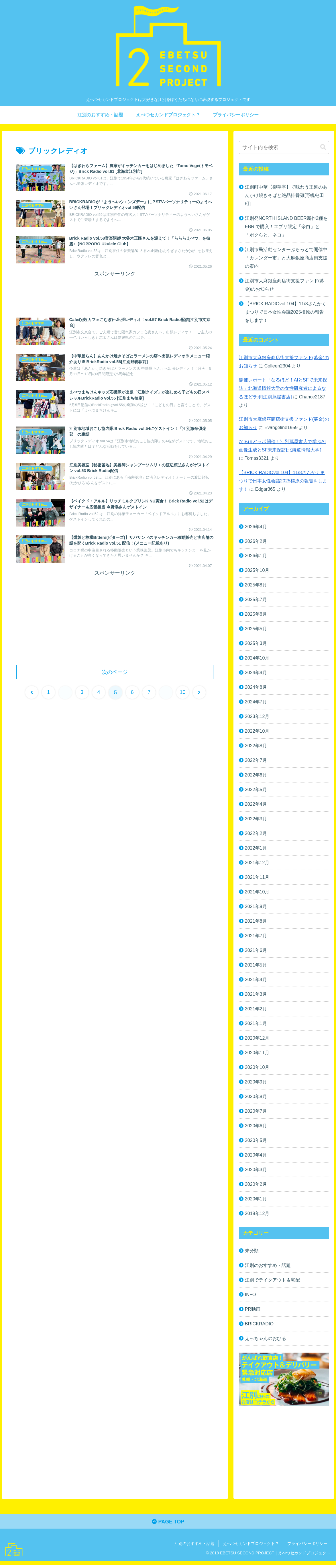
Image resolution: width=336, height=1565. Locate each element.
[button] (323, 147)
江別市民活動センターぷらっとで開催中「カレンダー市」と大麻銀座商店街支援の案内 (286, 258)
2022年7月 (256, 761)
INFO (250, 1297)
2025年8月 (256, 585)
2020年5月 (256, 1142)
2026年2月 (256, 541)
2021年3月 (256, 996)
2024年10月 (257, 659)
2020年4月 (256, 1157)
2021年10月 (257, 893)
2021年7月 (256, 937)
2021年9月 (256, 908)
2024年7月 (256, 703)
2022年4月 (256, 805)
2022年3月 (256, 820)
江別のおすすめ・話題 (268, 1268)
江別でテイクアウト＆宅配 (272, 1283)
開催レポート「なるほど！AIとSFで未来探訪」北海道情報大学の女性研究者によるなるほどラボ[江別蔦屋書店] (283, 389)
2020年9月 (256, 1084)
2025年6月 (256, 615)
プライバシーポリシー (307, 1547)
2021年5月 (256, 967)
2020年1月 (256, 1201)
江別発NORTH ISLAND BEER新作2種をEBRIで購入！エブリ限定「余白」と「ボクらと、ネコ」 (285, 226)
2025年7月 (256, 600)
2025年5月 (256, 629)
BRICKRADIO (259, 1327)
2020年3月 (256, 1172)
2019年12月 (257, 1216)
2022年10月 (257, 732)
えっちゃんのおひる (265, 1341)
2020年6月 (256, 1128)
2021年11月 (257, 879)
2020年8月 (256, 1099)
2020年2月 (256, 1187)
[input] (284, 147)
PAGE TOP (168, 1525)
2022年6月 (256, 776)
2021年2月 (256, 1011)
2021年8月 (256, 923)
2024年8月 (256, 688)
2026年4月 (256, 527)
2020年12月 (257, 1040)
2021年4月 (256, 981)
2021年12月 (257, 864)
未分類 (252, 1253)
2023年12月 (257, 717)
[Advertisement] (115, 292)
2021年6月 (256, 952)
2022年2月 (256, 835)
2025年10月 (257, 571)
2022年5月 (256, 791)
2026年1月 (256, 556)
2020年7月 (256, 1113)
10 (183, 692)
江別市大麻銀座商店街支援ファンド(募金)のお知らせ (284, 285)
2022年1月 (256, 849)
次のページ (115, 672)
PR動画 (253, 1312)
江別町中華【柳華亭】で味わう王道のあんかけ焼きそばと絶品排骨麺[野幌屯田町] (286, 195)
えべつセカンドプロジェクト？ (251, 1547)
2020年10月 (257, 1069)
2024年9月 (256, 673)
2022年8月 (256, 747)
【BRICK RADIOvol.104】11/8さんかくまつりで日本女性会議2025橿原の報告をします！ (286, 312)
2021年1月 (256, 1025)
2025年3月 (256, 644)
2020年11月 (257, 1055)
